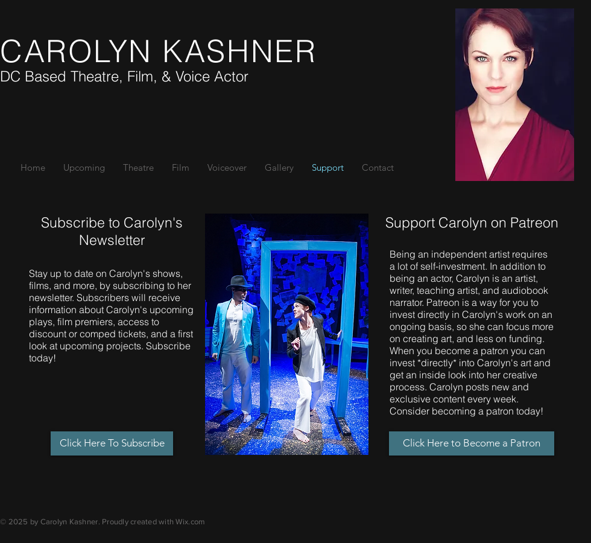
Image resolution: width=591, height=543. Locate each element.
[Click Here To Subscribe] (112, 443)
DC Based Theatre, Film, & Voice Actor (124, 76)
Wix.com (190, 521)
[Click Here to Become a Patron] (471, 443)
